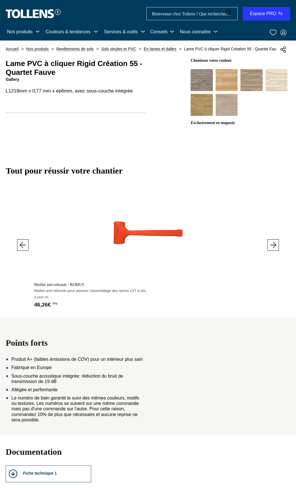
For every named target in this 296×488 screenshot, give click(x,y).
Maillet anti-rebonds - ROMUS (59, 285)
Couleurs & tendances (68, 31)
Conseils (159, 31)
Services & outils (121, 31)
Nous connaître (195, 31)
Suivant (273, 245)
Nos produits (19, 31)
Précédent (22, 245)
